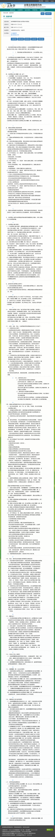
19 (12, 697)
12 (12, 324)
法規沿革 (34, 39)
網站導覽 (41, 1)
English (52, 1)
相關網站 (42, 10)
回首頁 (46, 1)
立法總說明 (14, 33)
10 (12, 294)
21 (12, 816)
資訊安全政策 (26, 827)
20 (12, 780)
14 (12, 402)
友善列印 (48, 13)
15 (12, 556)
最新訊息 (12, 10)
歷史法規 (41, 39)
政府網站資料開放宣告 (7, 827)
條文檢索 (20, 39)
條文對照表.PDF (15, 35)
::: (36, 1)
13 (12, 378)
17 (12, 652)
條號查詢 (27, 39)
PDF (43, 13)
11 (12, 307)
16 (12, 614)
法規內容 (14, 39)
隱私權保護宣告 (18, 827)
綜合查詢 (27, 10)
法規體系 (20, 10)
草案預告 (35, 10)
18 (12, 667)
